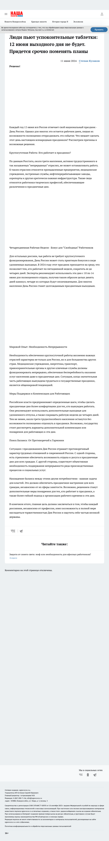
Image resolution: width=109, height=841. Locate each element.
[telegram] (22, 531)
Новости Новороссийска (15, 21)
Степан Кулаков (89, 60)
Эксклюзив (78, 21)
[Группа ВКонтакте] (80, 775)
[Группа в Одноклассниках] (87, 775)
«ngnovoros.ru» (25, 790)
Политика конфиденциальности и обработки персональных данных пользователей (38, 826)
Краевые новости (39, 21)
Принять (99, 29)
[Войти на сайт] (102, 14)
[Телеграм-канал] (94, 775)
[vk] (13, 531)
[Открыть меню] (6, 14)
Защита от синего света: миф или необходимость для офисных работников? (54, 556)
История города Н (60, 21)
